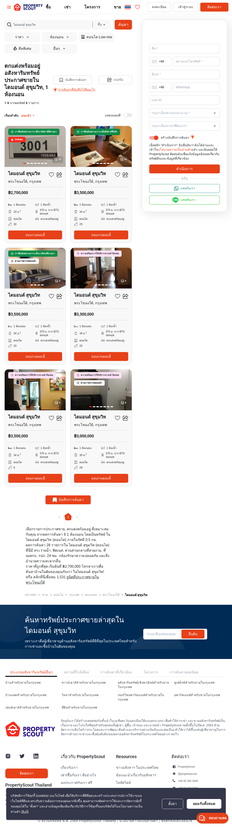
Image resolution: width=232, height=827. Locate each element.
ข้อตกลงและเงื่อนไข (176, 821)
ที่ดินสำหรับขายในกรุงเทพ (79, 707)
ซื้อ (48, 7)
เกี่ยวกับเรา (69, 767)
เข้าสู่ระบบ (185, 7)
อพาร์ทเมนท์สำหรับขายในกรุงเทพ (197, 695)
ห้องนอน (59, 37)
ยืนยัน (193, 634)
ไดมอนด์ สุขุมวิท (136, 595)
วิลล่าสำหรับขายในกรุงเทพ (80, 695)
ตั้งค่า (172, 804)
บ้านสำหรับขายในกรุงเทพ (23, 683)
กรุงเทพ (74, 595)
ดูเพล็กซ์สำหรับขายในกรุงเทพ (194, 683)
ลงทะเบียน (159, 7)
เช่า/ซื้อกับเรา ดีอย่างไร (78, 775)
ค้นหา (123, 24)
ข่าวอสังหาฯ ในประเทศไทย (137, 767)
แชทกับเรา (184, 188)
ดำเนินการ (184, 169)
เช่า (67, 7)
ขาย (117, 7)
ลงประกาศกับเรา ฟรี (76, 783)
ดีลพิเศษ (22, 48)
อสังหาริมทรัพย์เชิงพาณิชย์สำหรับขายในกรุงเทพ (143, 685)
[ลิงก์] (24, 812)
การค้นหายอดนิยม (184, 672)
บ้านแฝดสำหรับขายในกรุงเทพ (25, 695)
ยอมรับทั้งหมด (204, 804)
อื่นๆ (59, 48)
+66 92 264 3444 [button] (188, 781)
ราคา (22, 37)
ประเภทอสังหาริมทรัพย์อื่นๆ (31, 672)
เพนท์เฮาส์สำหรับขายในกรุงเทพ (27, 707)
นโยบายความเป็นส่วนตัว (175, 150)
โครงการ (151, 672)
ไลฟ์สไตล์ (123, 783)
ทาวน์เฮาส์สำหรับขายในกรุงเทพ (84, 683)
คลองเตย (91, 595)
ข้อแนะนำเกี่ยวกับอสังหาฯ (136, 775)
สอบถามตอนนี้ (35, 235)
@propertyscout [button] (187, 773)
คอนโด (58, 595)
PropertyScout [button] (186, 766)
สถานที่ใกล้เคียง (76, 672)
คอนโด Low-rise (96, 37)
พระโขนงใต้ (111, 595)
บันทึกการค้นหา (72, 80)
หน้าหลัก (31, 595)
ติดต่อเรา (214, 7)
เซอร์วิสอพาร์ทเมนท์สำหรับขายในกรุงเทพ (141, 697)
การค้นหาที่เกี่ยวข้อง (116, 672)
